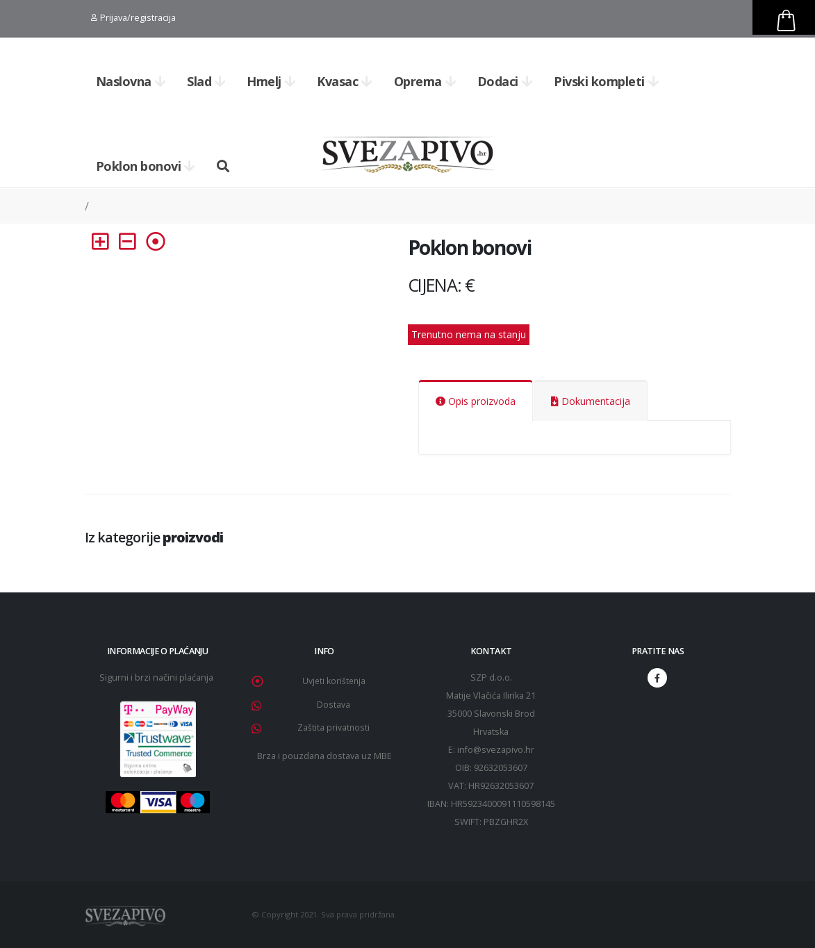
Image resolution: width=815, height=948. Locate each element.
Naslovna (131, 81)
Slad (206, 81)
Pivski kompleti (606, 81)
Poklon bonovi (145, 166)
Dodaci (505, 81)
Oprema (425, 81)
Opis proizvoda (476, 401)
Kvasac (344, 81)
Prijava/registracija (133, 18)
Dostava (333, 704)
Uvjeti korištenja (333, 681)
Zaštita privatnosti (333, 727)
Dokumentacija (590, 401)
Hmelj (271, 81)
